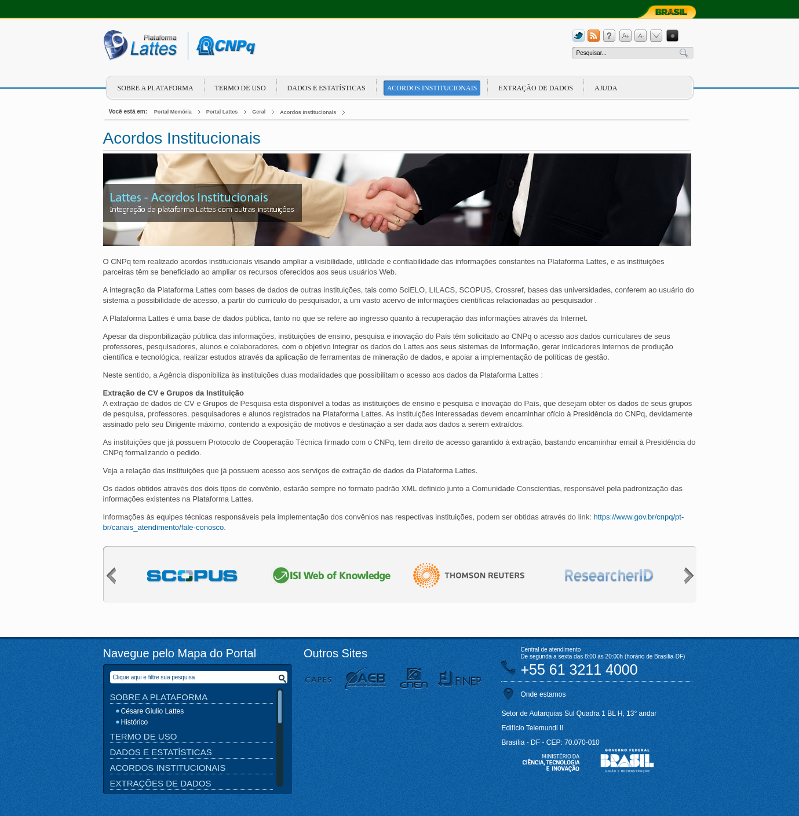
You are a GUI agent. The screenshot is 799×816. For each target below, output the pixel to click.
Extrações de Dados (160, 783)
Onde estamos (542, 694)
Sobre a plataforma (156, 88)
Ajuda (605, 88)
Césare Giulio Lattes (152, 711)
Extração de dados (535, 88)
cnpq (224, 46)
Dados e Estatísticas (326, 88)
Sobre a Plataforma (159, 697)
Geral (258, 112)
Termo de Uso (240, 88)
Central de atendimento (550, 649)
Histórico (134, 722)
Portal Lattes (222, 112)
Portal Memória (173, 112)
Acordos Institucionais (432, 88)
